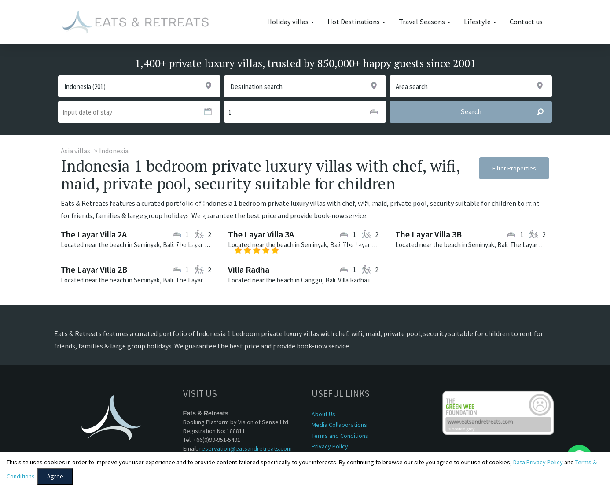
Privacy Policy (330, 446)
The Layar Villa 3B (428, 234)
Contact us (526, 21)
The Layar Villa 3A (261, 234)
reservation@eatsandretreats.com (245, 448)
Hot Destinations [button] (356, 21)
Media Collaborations (339, 425)
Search (505, 112)
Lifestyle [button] (480, 21)
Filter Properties (514, 168)
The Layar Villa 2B (94, 269)
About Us (323, 414)
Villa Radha (248, 269)
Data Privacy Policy (538, 462)
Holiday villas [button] (290, 21)
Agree (55, 476)
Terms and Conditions (340, 436)
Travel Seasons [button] (425, 21)
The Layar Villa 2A (94, 234)
